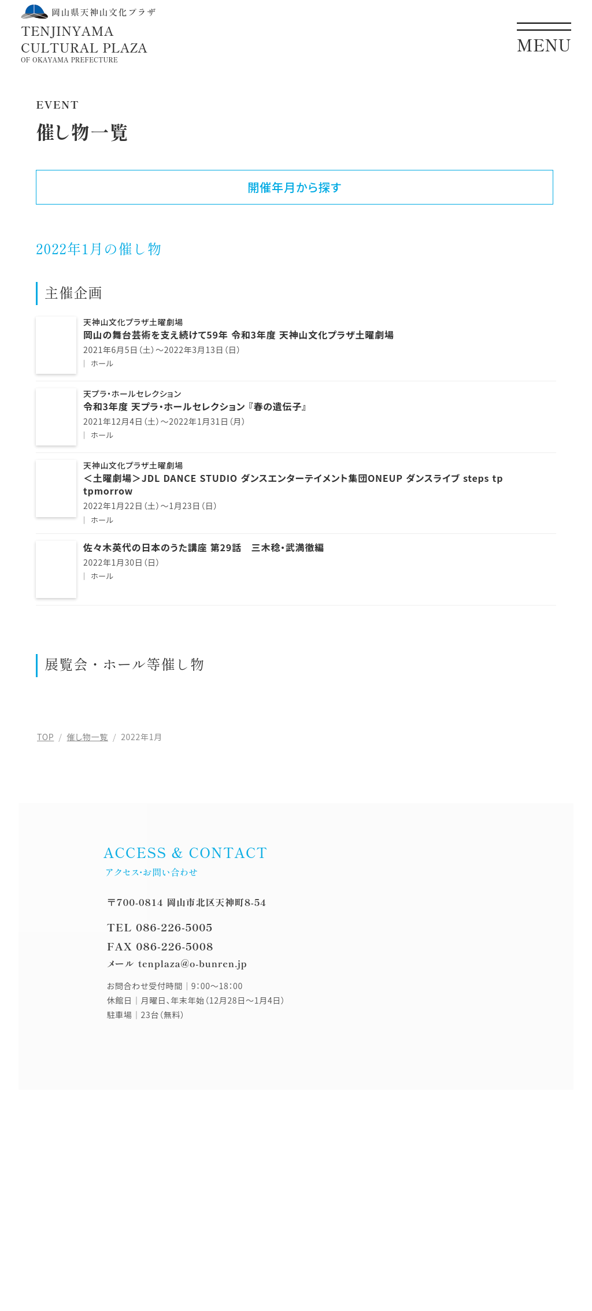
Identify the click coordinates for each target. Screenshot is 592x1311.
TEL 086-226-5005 (160, 926)
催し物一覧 (87, 736)
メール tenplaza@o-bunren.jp (177, 963)
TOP (45, 736)
